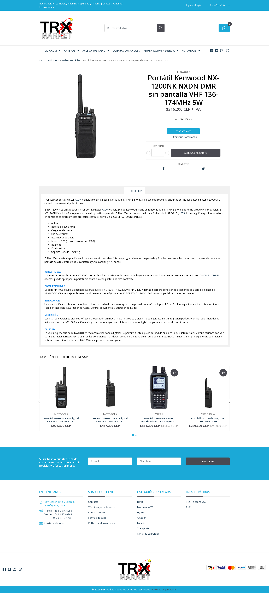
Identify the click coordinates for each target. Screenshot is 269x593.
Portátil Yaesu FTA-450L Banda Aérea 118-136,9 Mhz (159, 420)
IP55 (182, 213)
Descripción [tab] (135, 191)
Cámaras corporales (126, 50)
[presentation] (39, 401)
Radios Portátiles (70, 60)
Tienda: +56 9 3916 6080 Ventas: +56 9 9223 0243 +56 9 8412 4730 (58, 514)
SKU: (177, 119)
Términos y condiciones (101, 507)
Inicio (42, 60)
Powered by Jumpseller (164, 589)
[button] (220, 5)
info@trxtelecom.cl (54, 523)
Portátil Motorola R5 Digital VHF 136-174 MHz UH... (61, 420)
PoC (188, 507)
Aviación (141, 517)
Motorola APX (145, 507)
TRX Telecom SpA (196, 501)
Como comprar (96, 512)
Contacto (93, 501)
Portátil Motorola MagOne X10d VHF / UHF (208, 420)
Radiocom (50, 50)
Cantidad (158, 146)
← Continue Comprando (183, 137)
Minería (141, 523)
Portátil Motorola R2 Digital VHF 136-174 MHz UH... (110, 420)
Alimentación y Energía (159, 50)
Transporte (143, 528)
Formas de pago (97, 517)
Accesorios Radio (94, 50)
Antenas (69, 50)
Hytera (140, 512)
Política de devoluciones (101, 523)
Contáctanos (183, 131)
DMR (206, 275)
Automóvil (189, 50)
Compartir (183, 164)
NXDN (77, 199)
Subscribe (208, 461)
